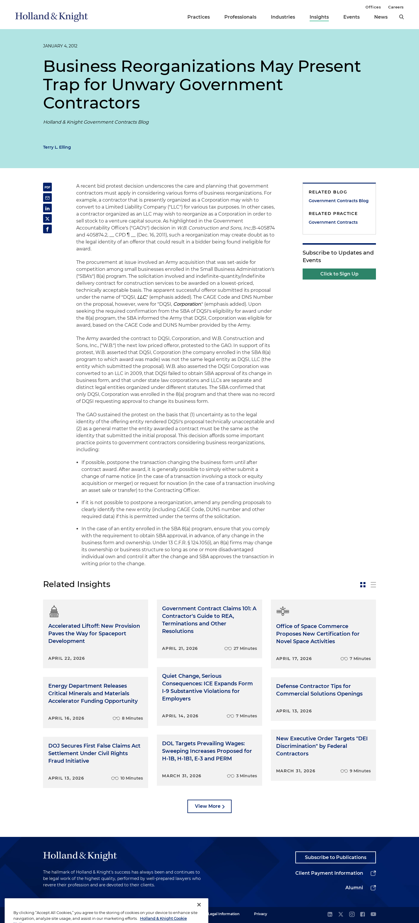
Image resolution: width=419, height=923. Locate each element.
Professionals (240, 17)
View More (208, 806)
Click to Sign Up (339, 274)
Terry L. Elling (57, 147)
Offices (373, 7)
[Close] (199, 912)
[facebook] (362, 914)
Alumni (354, 887)
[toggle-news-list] (373, 584)
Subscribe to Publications (335, 857)
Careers (396, 7)
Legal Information (223, 914)
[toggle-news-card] (362, 584)
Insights (319, 17)
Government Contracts (333, 222)
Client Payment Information (329, 873)
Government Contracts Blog (339, 200)
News (381, 17)
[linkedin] (330, 914)
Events (351, 17)
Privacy (260, 914)
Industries (283, 17)
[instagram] (351, 914)
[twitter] (340, 914)
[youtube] (373, 914)
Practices (198, 17)
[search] (401, 17)
